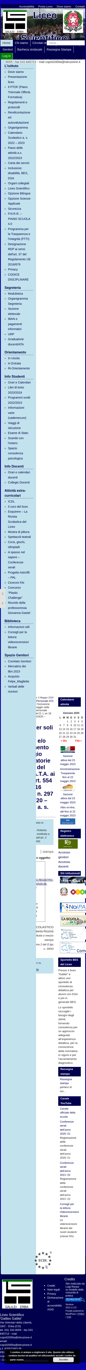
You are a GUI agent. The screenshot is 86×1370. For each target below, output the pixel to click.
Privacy (13, 269)
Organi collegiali (18, 183)
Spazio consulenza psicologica (15, 453)
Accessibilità (26, 6)
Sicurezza (14, 208)
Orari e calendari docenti (19, 475)
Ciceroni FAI (16, 582)
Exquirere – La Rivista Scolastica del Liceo (17, 519)
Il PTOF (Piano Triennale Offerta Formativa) (19, 92)
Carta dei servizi (18, 163)
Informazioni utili (18, 627)
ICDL (11, 501)
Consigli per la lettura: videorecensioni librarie (18, 639)
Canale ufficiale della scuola (67, 1112)
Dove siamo (64, 6)
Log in (6, 56)
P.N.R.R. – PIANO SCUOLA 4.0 (19, 218)
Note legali (53, 1289)
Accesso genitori (64, 855)
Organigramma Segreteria (18, 301)
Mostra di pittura (18, 532)
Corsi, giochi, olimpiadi (16, 544)
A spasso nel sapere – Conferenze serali (16, 560)
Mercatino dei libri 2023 (17, 669)
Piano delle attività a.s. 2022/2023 (15, 153)
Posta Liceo (45, 6)
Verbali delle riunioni (16, 689)
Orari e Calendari (19, 382)
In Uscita (13, 358)
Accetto (63, 1359)
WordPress (70, 1314)
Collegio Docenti (19, 482)
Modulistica (15, 293)
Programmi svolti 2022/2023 (19, 400)
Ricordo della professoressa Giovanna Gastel (19, 608)
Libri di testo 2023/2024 (16, 390)
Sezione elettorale (14, 311)
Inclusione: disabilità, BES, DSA (18, 173)
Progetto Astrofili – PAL (19, 575)
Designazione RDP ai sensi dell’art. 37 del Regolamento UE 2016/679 (19, 254)
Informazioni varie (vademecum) (17, 412)
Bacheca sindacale (29, 49)
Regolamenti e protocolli (17, 105)
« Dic (64, 740)
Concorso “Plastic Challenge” (15, 592)
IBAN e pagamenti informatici (15, 324)
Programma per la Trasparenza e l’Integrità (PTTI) (19, 234)
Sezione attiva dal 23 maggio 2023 (68, 756)
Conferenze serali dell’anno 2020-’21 (67, 1127)
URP (11, 334)
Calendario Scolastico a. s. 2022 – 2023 (18, 138)
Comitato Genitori (19, 661)
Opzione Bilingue (19, 193)
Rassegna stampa (66, 1081)
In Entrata (14, 363)
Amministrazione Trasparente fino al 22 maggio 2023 (69, 775)
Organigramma (18, 127)
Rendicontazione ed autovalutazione (19, 117)
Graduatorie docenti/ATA (16, 341)
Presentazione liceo (17, 79)
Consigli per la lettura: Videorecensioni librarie (69, 1210)
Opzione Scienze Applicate (19, 201)
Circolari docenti (43, 43)
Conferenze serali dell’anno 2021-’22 (67, 1168)
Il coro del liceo (18, 506)
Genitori (7, 49)
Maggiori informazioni (36, 1359)
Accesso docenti (64, 864)
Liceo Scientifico (18, 188)
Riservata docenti (57, 10)
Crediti (51, 1285)
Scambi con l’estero (15, 440)
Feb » (78, 740)
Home (6, 43)
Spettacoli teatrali (19, 537)
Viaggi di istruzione (14, 425)
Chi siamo (21, 43)
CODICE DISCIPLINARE (18, 277)
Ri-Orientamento (19, 368)
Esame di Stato (18, 433)
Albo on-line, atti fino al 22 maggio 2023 (68, 811)
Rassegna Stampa (59, 49)
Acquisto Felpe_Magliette (18, 679)
